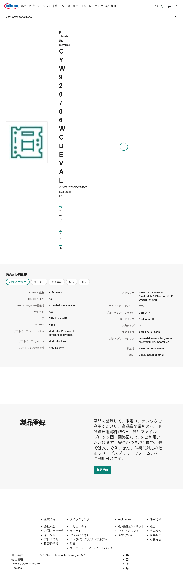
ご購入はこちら (80, 535)
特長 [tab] (71, 282)
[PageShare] (175, 16)
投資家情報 (51, 543)
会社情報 (17, 559)
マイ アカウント (128, 530)
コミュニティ (78, 526)
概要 (152, 526)
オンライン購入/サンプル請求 (89, 539)
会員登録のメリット (131, 526)
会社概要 (111, 6)
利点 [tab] (84, 282)
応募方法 (155, 539)
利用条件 (17, 555)
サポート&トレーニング (88, 6)
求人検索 (155, 530)
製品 (23, 6)
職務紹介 (155, 535)
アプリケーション (39, 6)
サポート (75, 530)
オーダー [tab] (39, 282)
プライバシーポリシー (25, 563)
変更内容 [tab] (57, 282)
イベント (49, 535)
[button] (162, 6)
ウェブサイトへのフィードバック (91, 547)
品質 (72, 543)
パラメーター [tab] (17, 281)
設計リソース (61, 6)
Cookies (16, 568)
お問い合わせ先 (54, 530)
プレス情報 (51, 539)
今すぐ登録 (125, 535)
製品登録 (102, 469)
